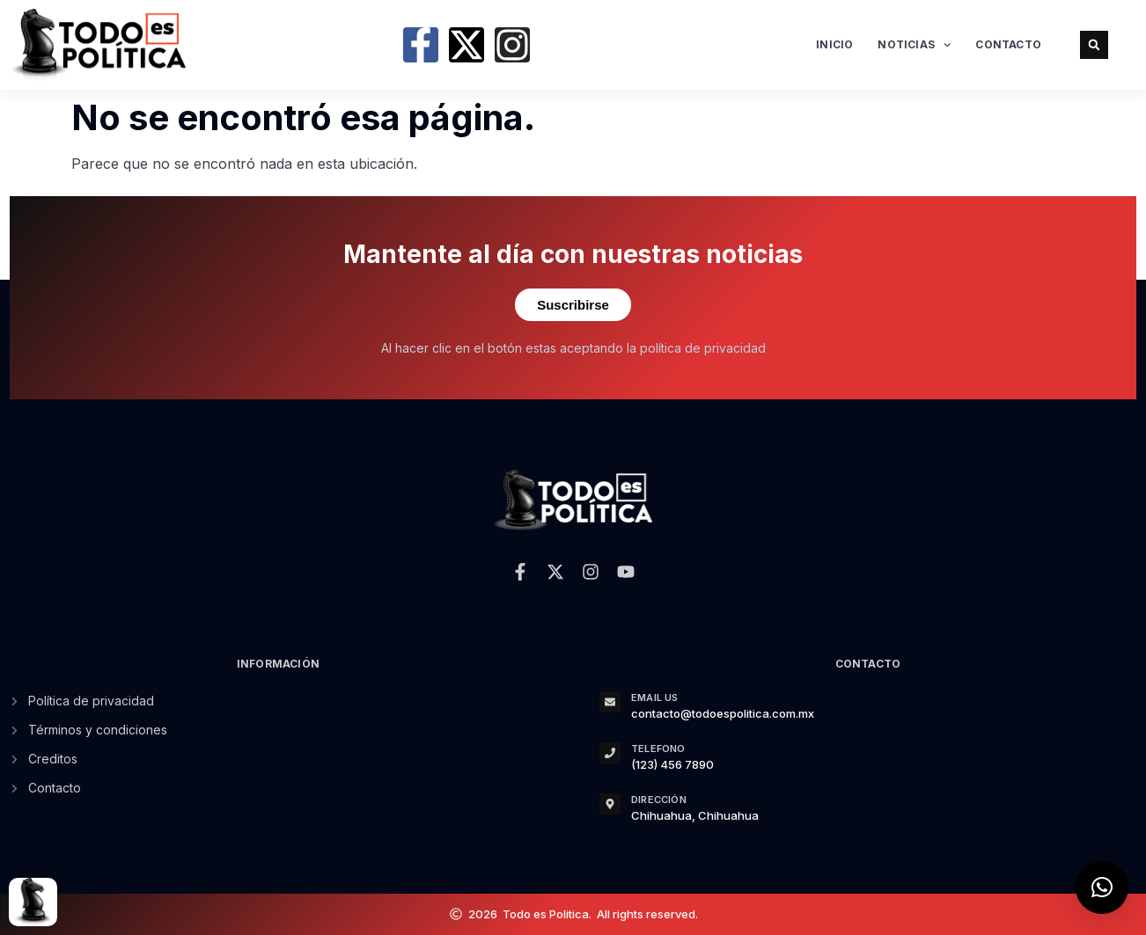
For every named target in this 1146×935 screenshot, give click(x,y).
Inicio (834, 44)
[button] (1094, 45)
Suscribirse (573, 304)
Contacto (1008, 44)
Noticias (914, 45)
